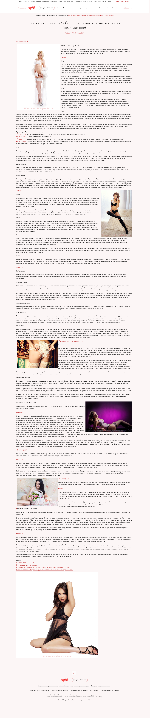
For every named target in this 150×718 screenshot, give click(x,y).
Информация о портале (79, 690)
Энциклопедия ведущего (60, 690)
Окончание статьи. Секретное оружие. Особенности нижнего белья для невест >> (44, 570)
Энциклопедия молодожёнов (57, 15)
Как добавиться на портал (109, 690)
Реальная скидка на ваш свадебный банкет (53, 686)
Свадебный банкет (40, 15)
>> (72, 557)
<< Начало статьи (22, 41)
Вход (117, 1)
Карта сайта (94, 690)
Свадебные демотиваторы (80, 686)
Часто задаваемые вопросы (100, 686)
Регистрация (125, 1)
